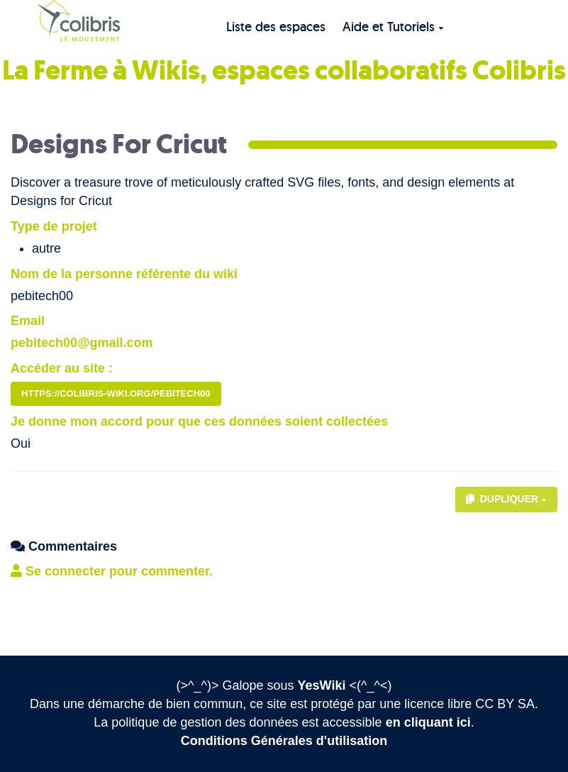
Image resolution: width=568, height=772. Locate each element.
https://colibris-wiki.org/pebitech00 (116, 393)
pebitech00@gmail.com (82, 343)
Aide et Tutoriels (393, 26)
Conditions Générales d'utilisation (284, 741)
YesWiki (322, 685)
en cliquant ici (428, 722)
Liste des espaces (275, 26)
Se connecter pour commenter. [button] (112, 571)
